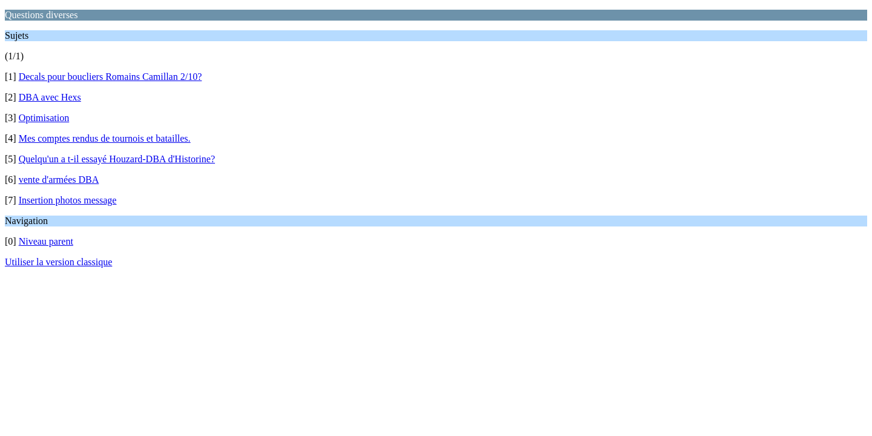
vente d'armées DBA (59, 179)
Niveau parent (46, 241)
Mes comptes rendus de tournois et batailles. (105, 138)
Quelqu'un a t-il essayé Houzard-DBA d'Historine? (117, 159)
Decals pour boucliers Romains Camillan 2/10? (110, 76)
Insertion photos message (68, 200)
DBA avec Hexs (50, 97)
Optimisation (44, 118)
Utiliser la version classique (58, 262)
